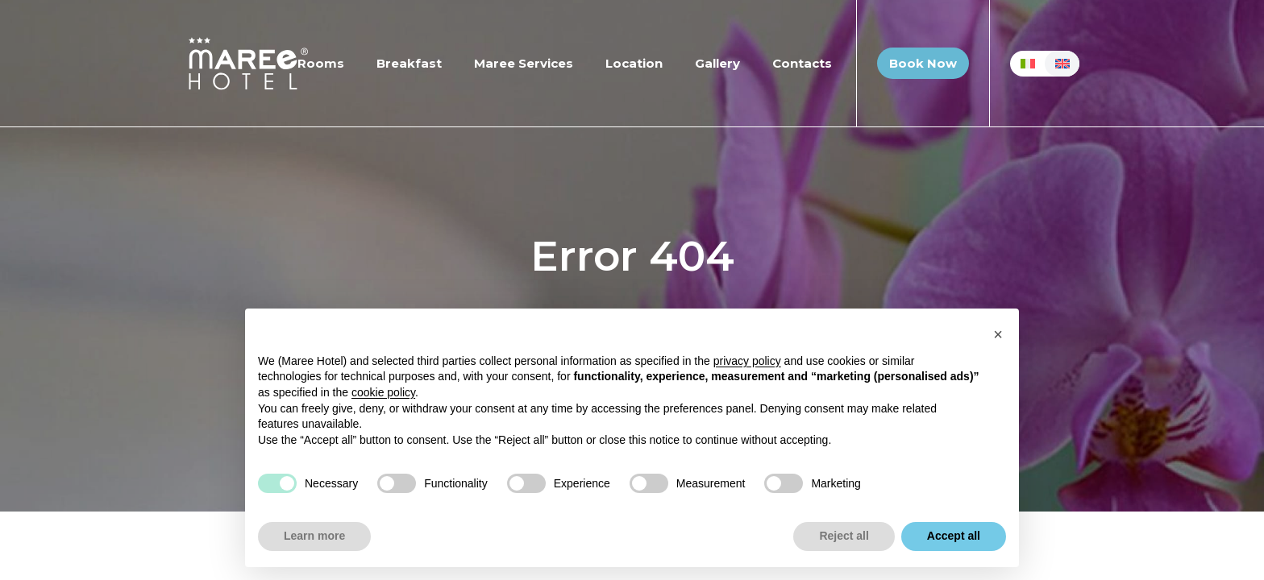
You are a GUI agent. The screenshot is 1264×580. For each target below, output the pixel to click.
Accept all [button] (953, 535)
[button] (998, 334)
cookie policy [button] (383, 392)
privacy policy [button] (747, 360)
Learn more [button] (314, 535)
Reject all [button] (843, 535)
